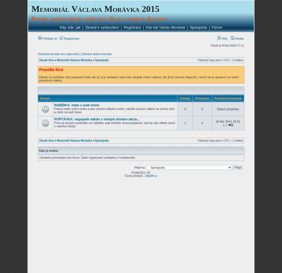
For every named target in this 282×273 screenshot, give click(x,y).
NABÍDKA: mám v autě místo (76, 105)
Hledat (237, 38)
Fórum (217, 27)
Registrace (132, 27)
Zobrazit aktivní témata (96, 54)
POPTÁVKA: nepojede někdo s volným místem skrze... (97, 119)
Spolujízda (198, 27)
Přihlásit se (47, 38)
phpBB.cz (151, 175)
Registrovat (69, 38)
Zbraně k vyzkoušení (102, 27)
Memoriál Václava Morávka (74, 60)
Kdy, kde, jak (70, 27)
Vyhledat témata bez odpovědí (58, 54)
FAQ (222, 38)
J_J (225, 125)
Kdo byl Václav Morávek (165, 27)
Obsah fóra (46, 60)
